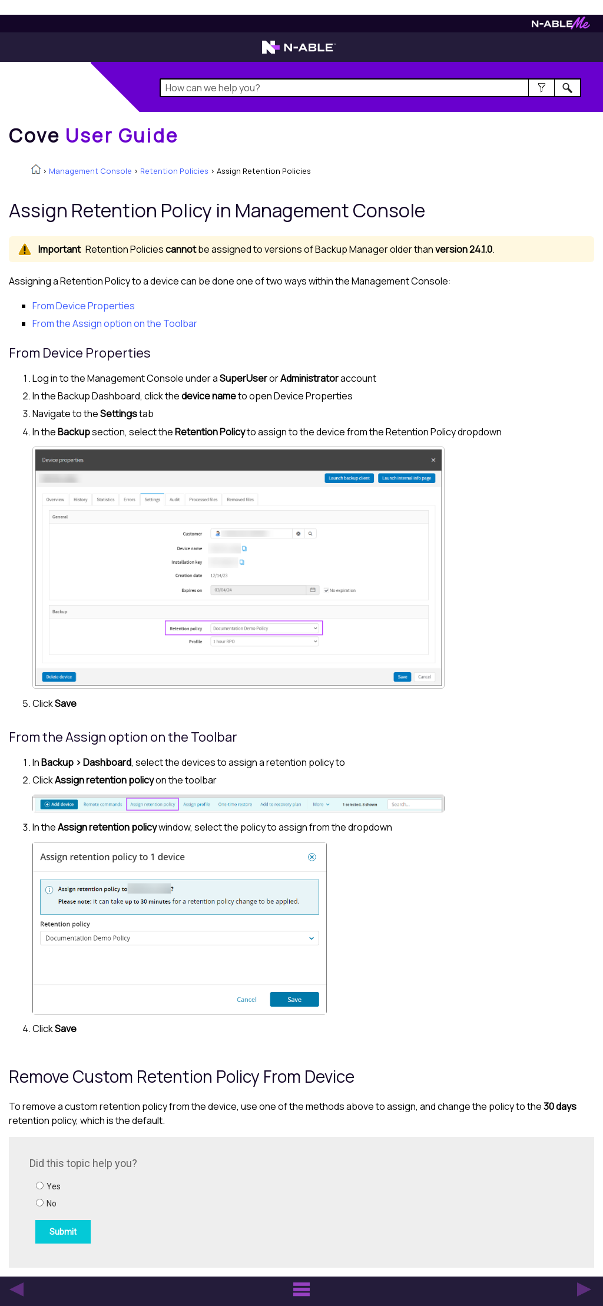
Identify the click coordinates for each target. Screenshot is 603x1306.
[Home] (93, 135)
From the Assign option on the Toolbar (114, 323)
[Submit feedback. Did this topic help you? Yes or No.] (188, 1200)
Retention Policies (174, 171)
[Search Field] (370, 87)
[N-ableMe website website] (561, 26)
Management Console (90, 171)
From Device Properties (83, 305)
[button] (541, 87)
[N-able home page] (299, 52)
